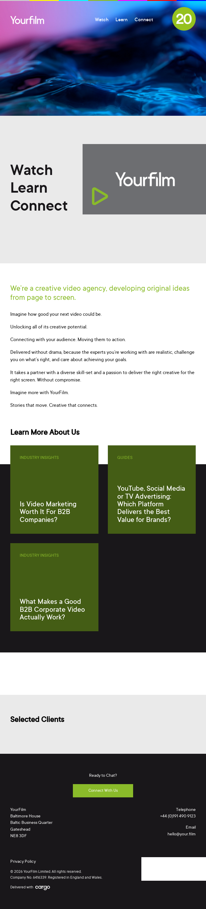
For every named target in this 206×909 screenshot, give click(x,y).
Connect (144, 20)
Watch (101, 20)
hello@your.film (182, 834)
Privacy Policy (23, 862)
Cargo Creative (42, 888)
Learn (121, 20)
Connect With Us (103, 791)
